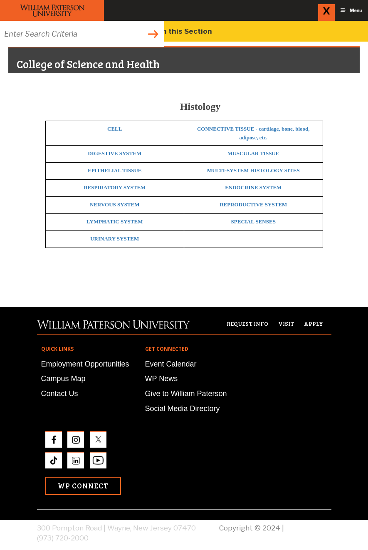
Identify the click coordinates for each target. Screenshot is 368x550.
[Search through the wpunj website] (82, 34)
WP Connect (83, 486)
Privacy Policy (308, 528)
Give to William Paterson (186, 393)
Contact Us (59, 393)
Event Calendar (171, 364)
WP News (161, 378)
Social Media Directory (182, 408)
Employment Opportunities (85, 364)
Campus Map (63, 378)
